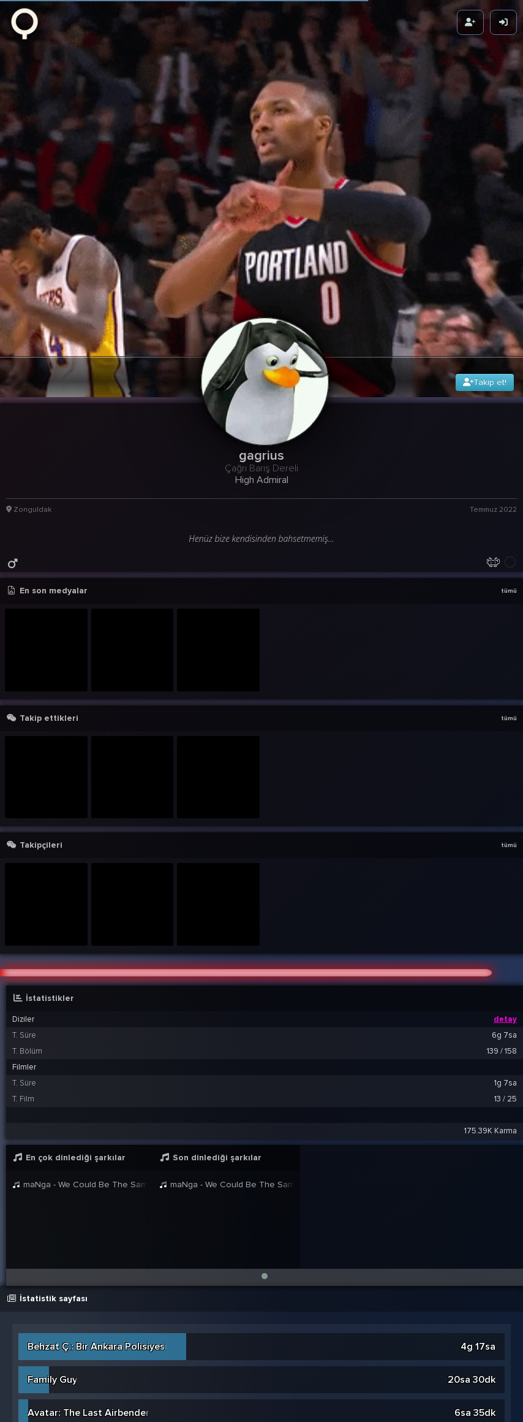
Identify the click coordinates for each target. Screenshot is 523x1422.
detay (505, 939)
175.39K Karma (490, 1050)
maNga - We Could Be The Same (79, 1104)
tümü (509, 510)
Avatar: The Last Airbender (88, 1332)
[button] (264, 1196)
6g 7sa (504, 955)
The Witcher (55, 1399)
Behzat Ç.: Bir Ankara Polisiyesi (97, 1266)
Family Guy (52, 1299)
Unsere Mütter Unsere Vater (91, 1365)
